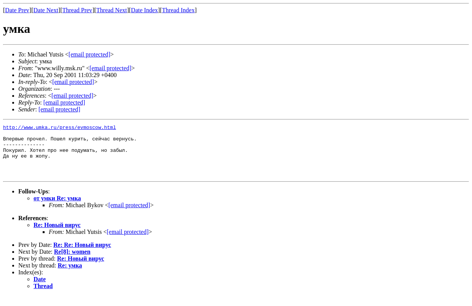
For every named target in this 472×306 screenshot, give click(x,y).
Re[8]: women (72, 262)
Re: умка (70, 275)
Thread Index (178, 10)
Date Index (144, 10)
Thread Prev (77, 10)
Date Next (46, 10)
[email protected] (129, 215)
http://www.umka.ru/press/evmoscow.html (59, 128)
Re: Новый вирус (57, 235)
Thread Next (111, 10)
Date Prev (17, 10)
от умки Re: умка (57, 208)
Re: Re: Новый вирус (82, 255)
